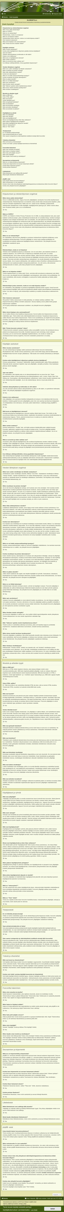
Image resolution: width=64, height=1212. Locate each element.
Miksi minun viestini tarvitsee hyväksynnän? (14, 87)
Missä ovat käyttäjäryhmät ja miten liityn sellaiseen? (17, 120)
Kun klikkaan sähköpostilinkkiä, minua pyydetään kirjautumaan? (20, 63)
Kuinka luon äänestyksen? (10, 74)
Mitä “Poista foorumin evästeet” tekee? (13, 43)
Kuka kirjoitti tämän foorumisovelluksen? (14, 180)
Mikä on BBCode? (8, 95)
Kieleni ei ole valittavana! (9, 56)
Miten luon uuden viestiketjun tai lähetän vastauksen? (17, 69)
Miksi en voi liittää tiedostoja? (11, 81)
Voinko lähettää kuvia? (9, 100)
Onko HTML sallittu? (8, 97)
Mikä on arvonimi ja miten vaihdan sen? (13, 61)
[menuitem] (4, 14)
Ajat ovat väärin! (7, 52)
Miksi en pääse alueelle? (9, 79)
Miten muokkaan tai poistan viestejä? (13, 70)
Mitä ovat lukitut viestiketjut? (10, 107)
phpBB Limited (12, 1135)
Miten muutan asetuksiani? (10, 49)
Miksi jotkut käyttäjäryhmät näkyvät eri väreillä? (15, 123)
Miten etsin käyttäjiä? (8, 154)
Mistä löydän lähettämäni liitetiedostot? (13, 174)
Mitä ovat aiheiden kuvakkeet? (11, 109)
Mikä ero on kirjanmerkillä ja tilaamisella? (14, 162)
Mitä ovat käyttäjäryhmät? (10, 118)
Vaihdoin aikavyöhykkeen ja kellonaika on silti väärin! (17, 54)
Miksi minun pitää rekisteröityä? (11, 29)
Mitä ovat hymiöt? (7, 98)
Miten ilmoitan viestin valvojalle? (11, 84)
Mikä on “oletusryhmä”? (9, 125)
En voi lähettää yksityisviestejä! (11, 132)
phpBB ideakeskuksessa (18, 1147)
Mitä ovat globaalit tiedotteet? (11, 102)
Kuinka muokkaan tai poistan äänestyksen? (14, 77)
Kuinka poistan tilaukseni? (10, 167)
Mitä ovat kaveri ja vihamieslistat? (12, 142)
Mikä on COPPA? (7, 31)
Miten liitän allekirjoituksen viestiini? (12, 72)
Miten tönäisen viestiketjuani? (11, 89)
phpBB (53, 403)
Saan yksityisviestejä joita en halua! (12, 134)
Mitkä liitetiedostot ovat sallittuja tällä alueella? (15, 173)
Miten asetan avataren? (9, 59)
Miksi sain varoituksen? (9, 82)
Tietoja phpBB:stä (32, 1137)
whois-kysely (16, 1163)
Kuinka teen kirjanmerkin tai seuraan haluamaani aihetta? (18, 164)
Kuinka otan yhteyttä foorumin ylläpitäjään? (14, 185)
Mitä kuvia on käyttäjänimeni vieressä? (13, 58)
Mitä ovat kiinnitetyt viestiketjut (11, 105)
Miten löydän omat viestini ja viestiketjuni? (14, 156)
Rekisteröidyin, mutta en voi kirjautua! (13, 35)
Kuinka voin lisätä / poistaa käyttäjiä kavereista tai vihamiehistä (20, 143)
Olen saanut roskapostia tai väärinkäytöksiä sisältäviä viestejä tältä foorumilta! (24, 136)
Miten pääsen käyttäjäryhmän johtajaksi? (14, 121)
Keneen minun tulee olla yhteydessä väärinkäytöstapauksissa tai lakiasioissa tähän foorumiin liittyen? (30, 184)
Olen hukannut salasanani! (10, 40)
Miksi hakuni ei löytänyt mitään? (11, 151)
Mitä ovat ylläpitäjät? (8, 114)
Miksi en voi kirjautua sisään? (11, 36)
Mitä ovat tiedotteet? (8, 103)
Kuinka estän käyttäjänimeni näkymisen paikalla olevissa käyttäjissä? (21, 51)
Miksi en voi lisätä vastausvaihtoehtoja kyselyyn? (16, 75)
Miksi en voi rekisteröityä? (10, 33)
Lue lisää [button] (34, 1210)
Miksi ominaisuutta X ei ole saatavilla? (13, 182)
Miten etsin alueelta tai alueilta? (11, 149)
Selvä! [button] (52, 1209)
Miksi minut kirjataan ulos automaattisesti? (14, 41)
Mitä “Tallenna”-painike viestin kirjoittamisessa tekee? (17, 86)
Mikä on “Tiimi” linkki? (8, 126)
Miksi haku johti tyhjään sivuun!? (11, 153)
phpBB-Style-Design (25, 1205)
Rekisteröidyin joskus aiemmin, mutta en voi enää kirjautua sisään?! (21, 38)
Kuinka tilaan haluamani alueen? (11, 165)
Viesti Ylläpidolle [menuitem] (30, 1198)
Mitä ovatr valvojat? (8, 116)
